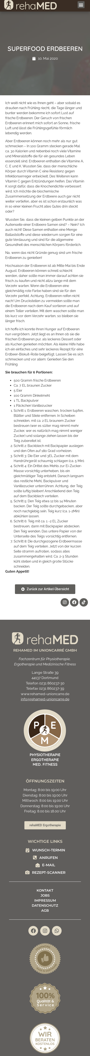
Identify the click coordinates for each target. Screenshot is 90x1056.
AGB (45, 911)
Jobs (45, 895)
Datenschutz (45, 906)
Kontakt (45, 890)
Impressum (45, 900)
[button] (81, 4)
